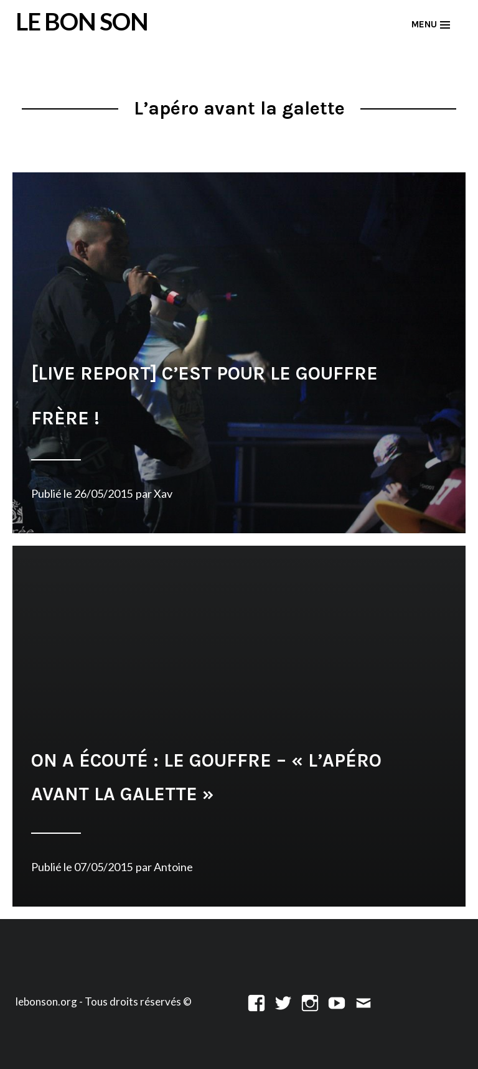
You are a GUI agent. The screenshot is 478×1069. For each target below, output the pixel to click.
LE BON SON (82, 21)
